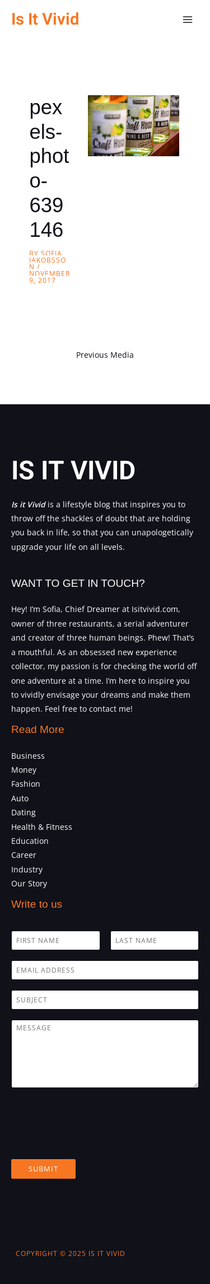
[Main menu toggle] (187, 19)
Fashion (25, 783)
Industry (27, 869)
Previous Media (105, 354)
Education (30, 840)
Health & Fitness (41, 826)
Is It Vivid (45, 19)
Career (23, 854)
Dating (23, 812)
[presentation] (96, 1141)
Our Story (29, 883)
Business (28, 755)
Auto (20, 798)
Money (23, 769)
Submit (43, 1169)
